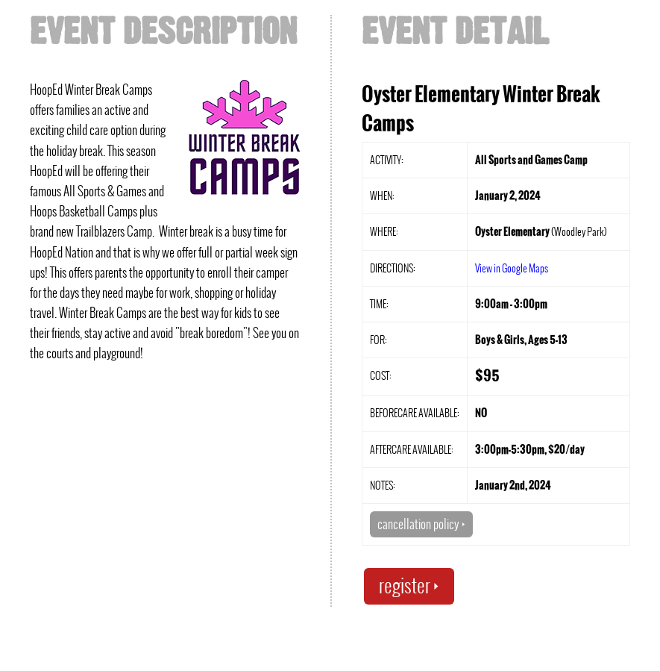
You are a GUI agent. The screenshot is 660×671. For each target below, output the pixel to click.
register (409, 585)
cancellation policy (421, 524)
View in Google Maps (511, 267)
